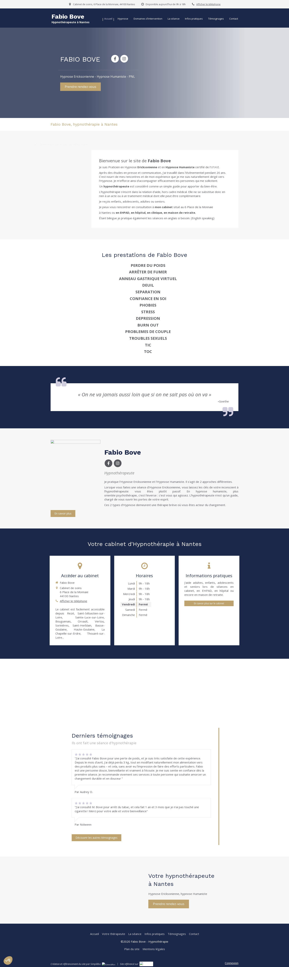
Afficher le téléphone (208, 4)
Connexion (231, 963)
